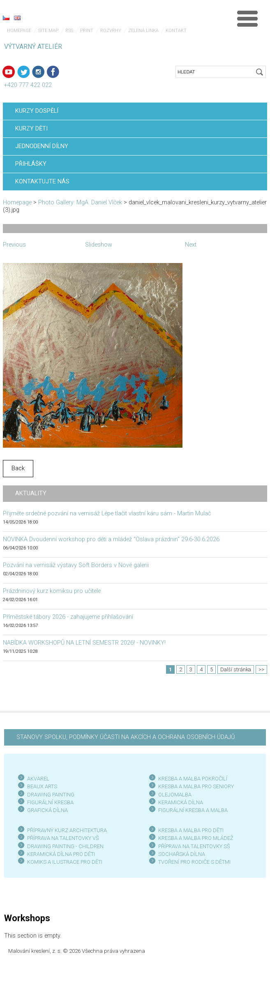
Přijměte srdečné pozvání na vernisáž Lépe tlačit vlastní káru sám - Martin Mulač (107, 513)
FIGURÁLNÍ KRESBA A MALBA (193, 810)
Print (86, 30)
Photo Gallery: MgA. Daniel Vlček (80, 202)
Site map (48, 30)
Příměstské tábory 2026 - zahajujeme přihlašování (68, 616)
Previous (14, 244)
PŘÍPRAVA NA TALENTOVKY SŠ (194, 846)
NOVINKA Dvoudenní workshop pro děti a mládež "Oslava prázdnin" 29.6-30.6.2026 (111, 539)
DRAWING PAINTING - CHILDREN (65, 846)
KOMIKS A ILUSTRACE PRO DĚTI (64, 862)
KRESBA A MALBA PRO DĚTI (191, 830)
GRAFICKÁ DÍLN (46, 810)
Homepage (19, 30)
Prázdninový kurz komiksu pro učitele (52, 591)
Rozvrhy (110, 30)
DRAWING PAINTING (50, 795)
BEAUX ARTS (42, 786)
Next (190, 244)
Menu (247, 18)
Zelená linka (143, 30)
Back (18, 468)
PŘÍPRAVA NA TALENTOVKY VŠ (63, 838)
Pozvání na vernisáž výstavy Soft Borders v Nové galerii (76, 565)
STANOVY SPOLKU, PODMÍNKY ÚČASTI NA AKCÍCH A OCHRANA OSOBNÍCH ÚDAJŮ (125, 737)
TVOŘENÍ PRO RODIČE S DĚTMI (194, 862)
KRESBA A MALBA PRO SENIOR (194, 786)
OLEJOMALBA (175, 795)
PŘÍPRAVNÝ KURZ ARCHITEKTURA (67, 830)
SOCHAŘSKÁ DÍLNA (181, 854)
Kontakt (176, 30)
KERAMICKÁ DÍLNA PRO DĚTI (61, 854)
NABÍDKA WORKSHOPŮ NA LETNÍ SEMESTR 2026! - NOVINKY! (84, 642)
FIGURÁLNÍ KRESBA (50, 802)
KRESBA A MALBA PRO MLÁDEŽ (195, 838)
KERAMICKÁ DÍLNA (180, 802)
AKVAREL (38, 779)
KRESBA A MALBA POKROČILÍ (192, 779)
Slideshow (98, 244)
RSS (69, 30)
